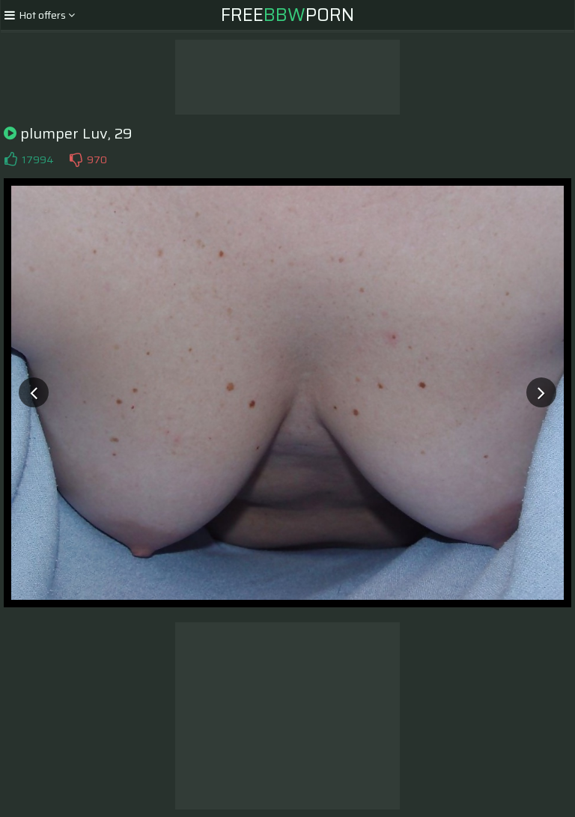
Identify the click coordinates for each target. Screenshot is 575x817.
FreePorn (287, 15)
